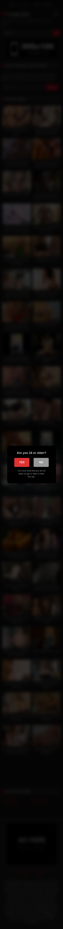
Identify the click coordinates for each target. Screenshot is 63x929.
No (41, 462)
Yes (22, 462)
